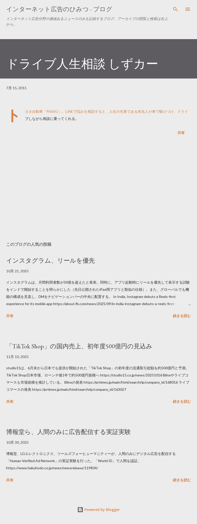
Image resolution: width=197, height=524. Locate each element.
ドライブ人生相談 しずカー (82, 64)
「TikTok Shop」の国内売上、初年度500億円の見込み (79, 346)
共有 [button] (181, 132)
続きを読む (182, 316)
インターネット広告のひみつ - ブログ (59, 9)
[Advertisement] (98, 189)
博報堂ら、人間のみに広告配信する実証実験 (68, 432)
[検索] (175, 9)
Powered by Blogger (98, 509)
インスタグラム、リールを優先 (50, 260)
